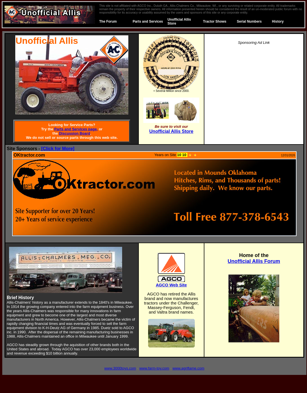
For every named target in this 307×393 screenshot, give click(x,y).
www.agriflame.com (188, 368)
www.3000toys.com (120, 368)
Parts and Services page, (76, 129)
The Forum (108, 21)
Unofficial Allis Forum (254, 261)
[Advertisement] (253, 89)
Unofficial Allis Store (171, 131)
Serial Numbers (249, 21)
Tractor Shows (214, 21)
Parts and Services (148, 21)
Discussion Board (74, 133)
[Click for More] (57, 148)
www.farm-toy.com (154, 368)
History (278, 21)
